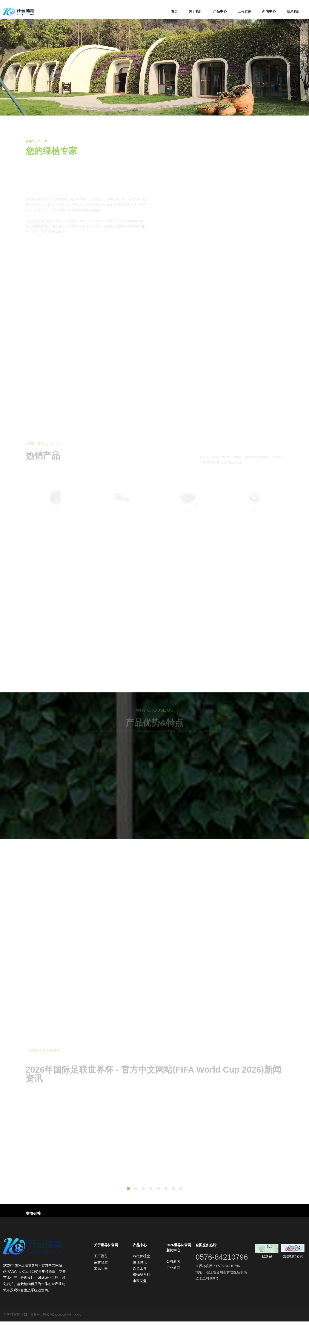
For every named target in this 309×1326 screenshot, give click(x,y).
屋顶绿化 (140, 1266)
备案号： (37, 1319)
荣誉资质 (101, 1266)
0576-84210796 (212, 1265)
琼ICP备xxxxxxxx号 (59, 1319)
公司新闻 (173, 1266)
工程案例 (244, 11)
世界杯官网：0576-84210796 (217, 1278)
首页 (174, 11)
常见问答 (101, 1273)
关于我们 (195, 11)
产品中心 (220, 11)
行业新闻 (173, 1272)
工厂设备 (101, 1260)
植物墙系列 (141, 1279)
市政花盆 (140, 1285)
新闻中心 (269, 11)
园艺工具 (140, 1273)
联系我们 (293, 11)
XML (80, 1319)
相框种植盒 (141, 1260)
